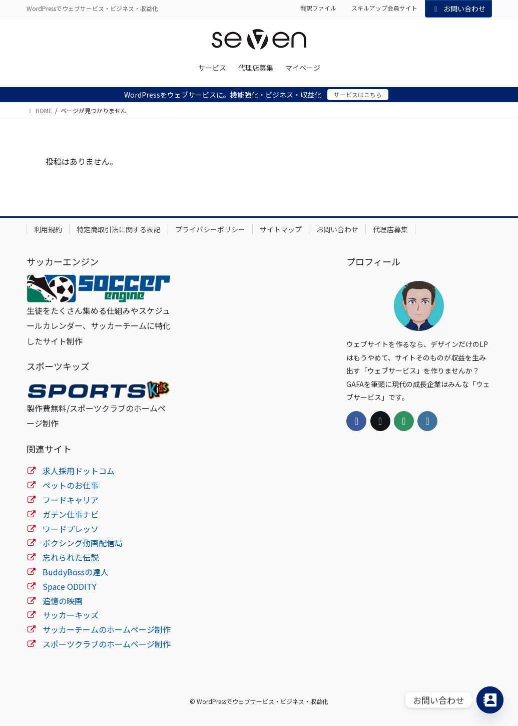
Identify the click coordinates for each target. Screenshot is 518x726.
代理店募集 (390, 229)
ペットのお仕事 (71, 485)
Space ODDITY (70, 586)
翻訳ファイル (318, 8)
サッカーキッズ (71, 615)
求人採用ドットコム (79, 471)
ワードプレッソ (71, 529)
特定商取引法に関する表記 (119, 229)
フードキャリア (71, 500)
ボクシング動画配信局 (83, 543)
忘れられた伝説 (71, 557)
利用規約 (48, 229)
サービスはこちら (358, 94)
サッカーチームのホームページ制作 (107, 629)
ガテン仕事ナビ (71, 514)
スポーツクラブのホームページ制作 (107, 644)
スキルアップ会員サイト (384, 8)
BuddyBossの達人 (76, 572)
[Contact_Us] (489, 699)
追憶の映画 (63, 601)
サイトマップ (281, 229)
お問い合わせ (458, 9)
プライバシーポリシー (210, 229)
